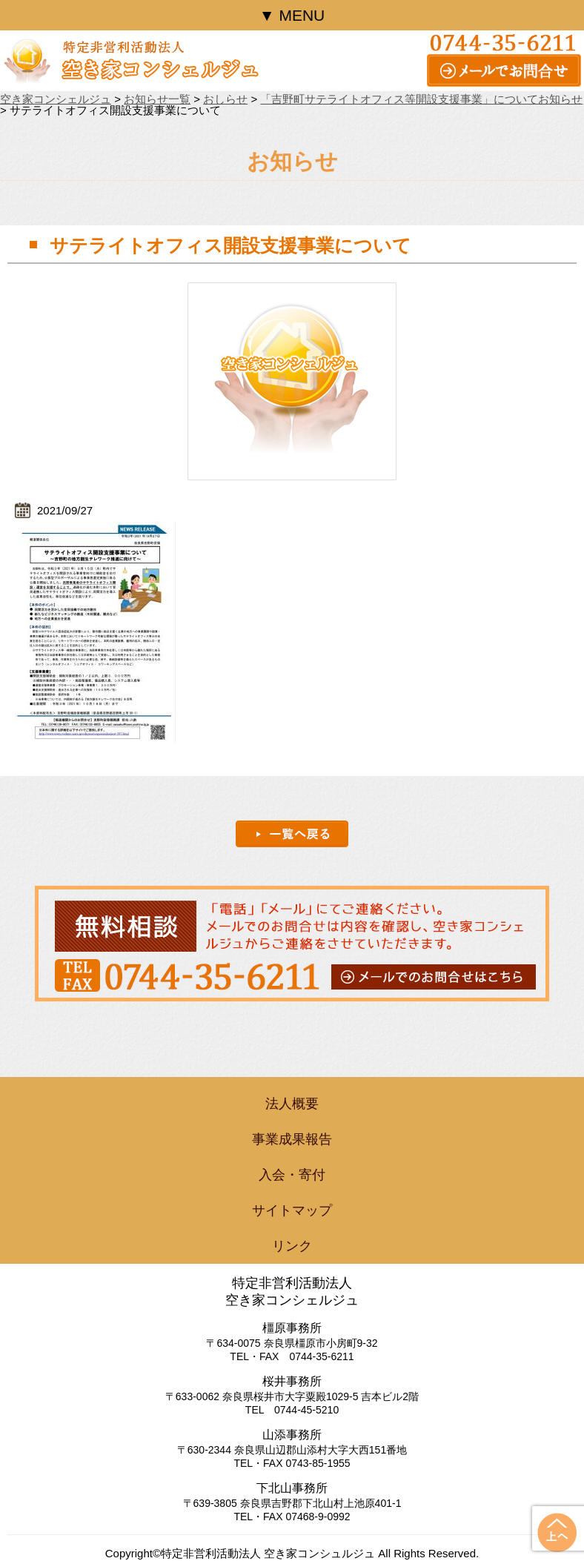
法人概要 (292, 1103)
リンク (292, 1246)
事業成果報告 (292, 1139)
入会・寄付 (292, 1174)
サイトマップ (292, 1210)
